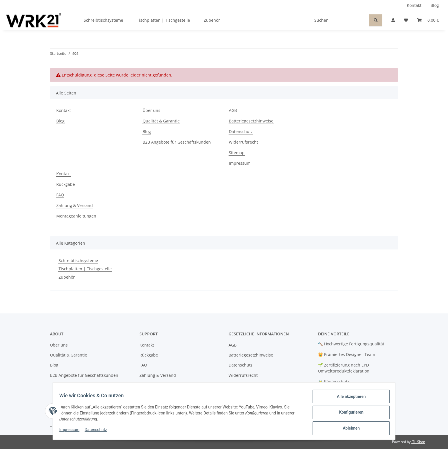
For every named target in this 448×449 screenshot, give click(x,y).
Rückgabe (65, 184)
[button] (393, 20)
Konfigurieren (348, 414)
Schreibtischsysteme (78, 260)
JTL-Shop (418, 441)
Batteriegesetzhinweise (251, 121)
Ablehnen (348, 428)
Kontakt (414, 5)
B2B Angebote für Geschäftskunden (177, 142)
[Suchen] (339, 20)
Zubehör (67, 277)
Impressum (72, 431)
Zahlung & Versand (74, 205)
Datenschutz (98, 431)
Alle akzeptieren (348, 399)
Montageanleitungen (76, 216)
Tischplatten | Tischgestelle (85, 268)
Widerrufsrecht (243, 142)
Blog (435, 5)
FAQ (60, 195)
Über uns (151, 110)
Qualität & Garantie (161, 121)
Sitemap (237, 152)
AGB (233, 110)
